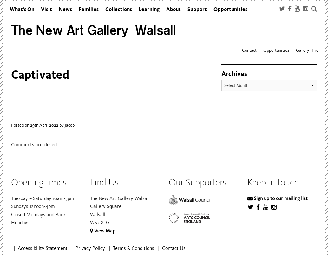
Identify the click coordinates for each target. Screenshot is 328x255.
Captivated (40, 75)
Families (89, 9)
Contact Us (174, 248)
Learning (149, 9)
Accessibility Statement (43, 248)
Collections (118, 9)
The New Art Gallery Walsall (93, 30)
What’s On (22, 9)
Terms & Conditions (133, 248)
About (173, 9)
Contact (249, 50)
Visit (46, 9)
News (65, 9)
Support (197, 9)
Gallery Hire (307, 50)
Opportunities (230, 9)
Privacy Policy (90, 248)
